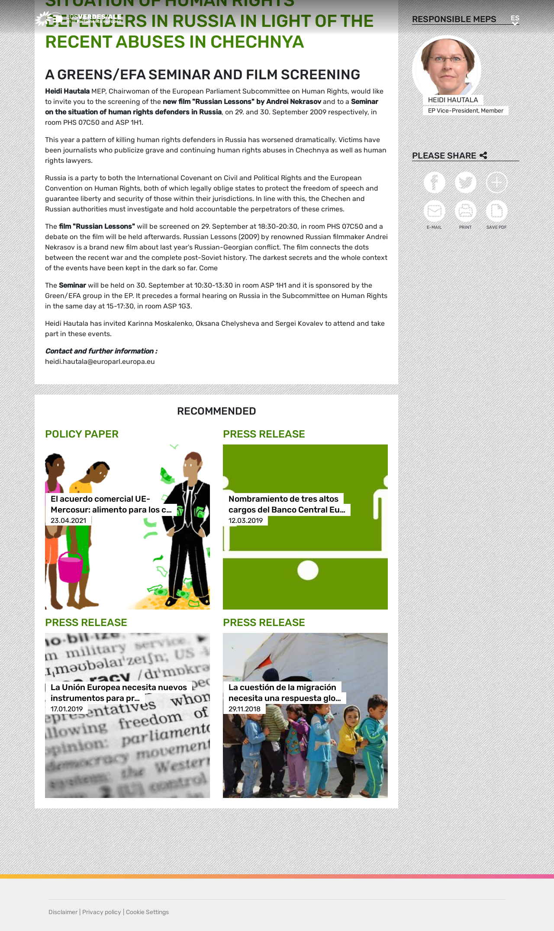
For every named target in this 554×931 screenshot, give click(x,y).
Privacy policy (101, 912)
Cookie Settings (147, 912)
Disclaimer (62, 912)
